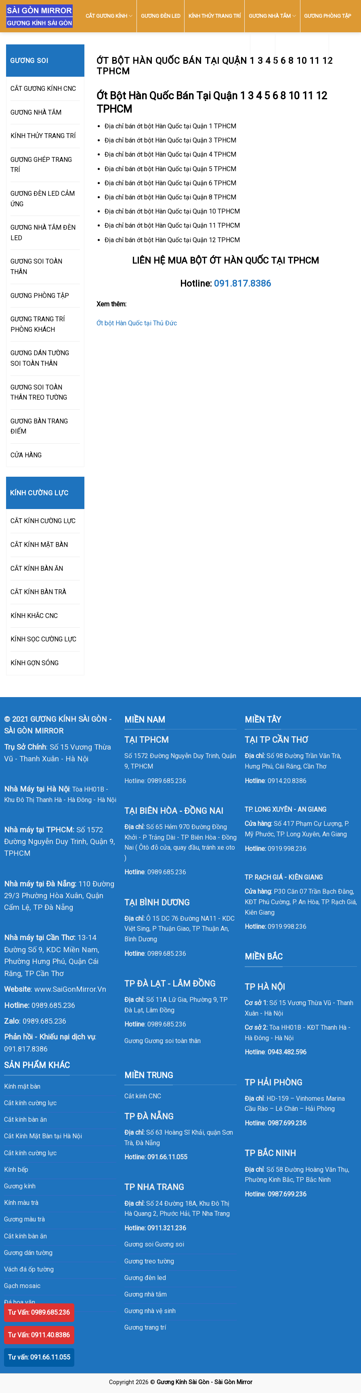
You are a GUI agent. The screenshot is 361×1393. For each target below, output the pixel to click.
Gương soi (169, 1244)
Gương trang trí (145, 1327)
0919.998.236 (287, 849)
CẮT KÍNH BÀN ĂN (36, 568)
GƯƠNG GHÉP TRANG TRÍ (41, 165)
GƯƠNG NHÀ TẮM (272, 16)
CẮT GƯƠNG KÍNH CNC (43, 88)
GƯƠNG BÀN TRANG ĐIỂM (39, 426)
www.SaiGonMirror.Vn (70, 989)
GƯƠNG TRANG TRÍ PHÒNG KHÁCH (37, 324)
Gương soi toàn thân (173, 1041)
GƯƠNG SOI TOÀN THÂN (36, 267)
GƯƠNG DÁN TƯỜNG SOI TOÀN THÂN (39, 358)
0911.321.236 (166, 1228)
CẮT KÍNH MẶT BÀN (39, 545)
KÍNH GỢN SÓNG (34, 663)
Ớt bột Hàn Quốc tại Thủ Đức (137, 323)
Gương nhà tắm (145, 1294)
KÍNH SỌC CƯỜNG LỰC (43, 639)
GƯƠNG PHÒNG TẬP (327, 16)
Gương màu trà (24, 1219)
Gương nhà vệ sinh (150, 1311)
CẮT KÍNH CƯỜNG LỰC (43, 521)
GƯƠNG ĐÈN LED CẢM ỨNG (42, 199)
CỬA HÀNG (26, 455)
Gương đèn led (145, 1278)
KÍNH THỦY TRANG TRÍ (215, 16)
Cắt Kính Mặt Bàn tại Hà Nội (43, 1136)
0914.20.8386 (287, 781)
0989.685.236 (53, 1005)
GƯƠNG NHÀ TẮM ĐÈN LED (43, 233)
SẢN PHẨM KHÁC (302, 48)
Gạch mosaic (22, 1286)
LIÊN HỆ (342, 48)
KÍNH (262, 48)
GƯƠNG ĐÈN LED (160, 16)
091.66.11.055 (167, 1157)
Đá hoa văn (19, 1302)
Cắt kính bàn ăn (25, 1119)
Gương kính (20, 1186)
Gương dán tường (28, 1253)
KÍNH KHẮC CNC (34, 616)
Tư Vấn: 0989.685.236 (39, 1312)
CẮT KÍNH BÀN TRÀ (38, 592)
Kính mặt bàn (22, 1086)
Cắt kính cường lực (30, 1103)
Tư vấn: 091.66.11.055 (39, 1357)
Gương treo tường (149, 1261)
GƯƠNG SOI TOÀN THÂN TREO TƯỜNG (38, 392)
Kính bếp (16, 1169)
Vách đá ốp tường (29, 1269)
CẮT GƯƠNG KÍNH (109, 16)
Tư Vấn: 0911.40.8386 (39, 1335)
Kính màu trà (21, 1203)
